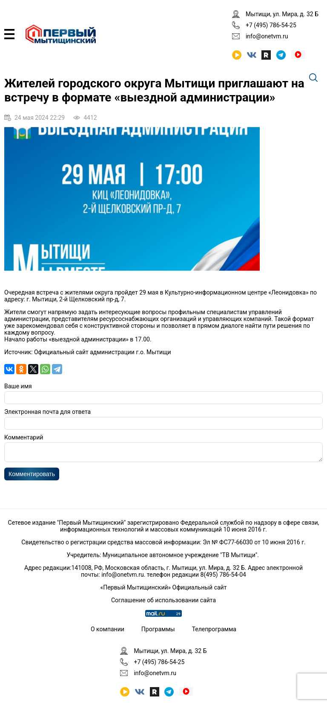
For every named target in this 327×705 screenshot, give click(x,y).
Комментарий (23, 437)
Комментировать (32, 476)
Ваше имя (18, 386)
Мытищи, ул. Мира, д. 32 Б (282, 14)
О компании (107, 629)
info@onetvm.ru (267, 36)
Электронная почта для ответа (47, 411)
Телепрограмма (214, 629)
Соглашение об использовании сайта (163, 600)
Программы (158, 629)
